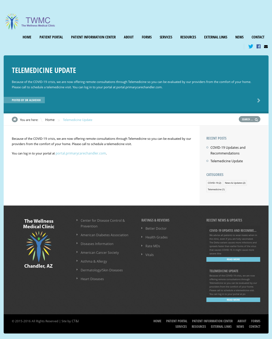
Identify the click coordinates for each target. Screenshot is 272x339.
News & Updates (233, 180)
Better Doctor (154, 226)
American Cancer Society (98, 249)
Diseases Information (95, 240)
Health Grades (155, 235)
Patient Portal (51, 37)
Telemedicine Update (225, 160)
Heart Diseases (91, 274)
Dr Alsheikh (33, 100)
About (129, 37)
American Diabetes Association (102, 232)
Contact (258, 37)
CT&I (75, 318)
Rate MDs (152, 243)
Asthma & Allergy (93, 257)
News (239, 37)
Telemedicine (214, 187)
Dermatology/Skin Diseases (100, 266)
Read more (233, 256)
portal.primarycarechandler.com (78, 153)
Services (166, 37)
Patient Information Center (93, 37)
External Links (215, 37)
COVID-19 (213, 180)
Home (27, 37)
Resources (188, 37)
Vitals (149, 251)
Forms (147, 37)
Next (257, 100)
